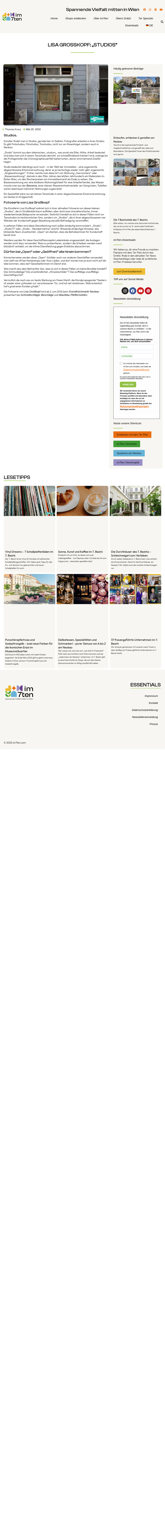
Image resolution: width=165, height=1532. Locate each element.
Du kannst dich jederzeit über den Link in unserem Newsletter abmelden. (135, 377)
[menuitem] (149, 25)
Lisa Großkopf (32, 291)
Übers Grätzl (123, 18)
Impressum (151, 695)
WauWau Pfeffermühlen (73, 294)
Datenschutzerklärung (136, 369)
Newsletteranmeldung (145, 717)
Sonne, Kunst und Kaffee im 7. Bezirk (80, 551)
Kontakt (153, 702)
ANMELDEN (127, 384)
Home (54, 18)
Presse (154, 724)
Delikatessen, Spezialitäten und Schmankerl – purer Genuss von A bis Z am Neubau (82, 643)
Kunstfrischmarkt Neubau (83, 291)
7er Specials (145, 18)
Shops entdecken (75, 18)
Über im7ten (101, 18)
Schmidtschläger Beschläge (37, 294)
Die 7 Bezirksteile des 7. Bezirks (130, 219)
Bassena (31, 185)
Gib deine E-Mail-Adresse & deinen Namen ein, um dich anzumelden (136, 340)
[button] (162, 22)
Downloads (131, 25)
